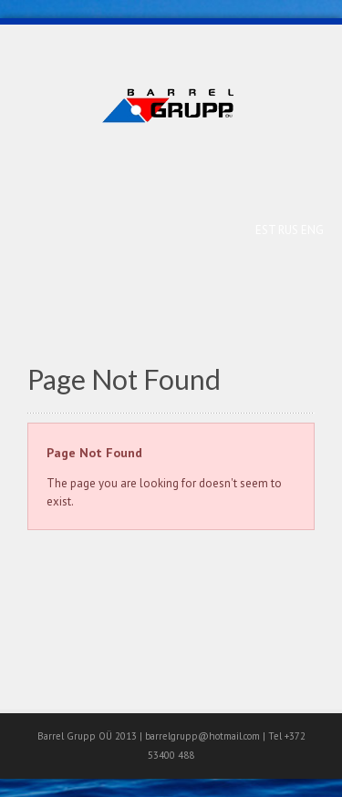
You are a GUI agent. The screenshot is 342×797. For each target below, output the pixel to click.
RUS (289, 230)
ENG (312, 230)
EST (266, 230)
